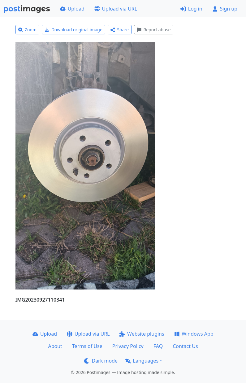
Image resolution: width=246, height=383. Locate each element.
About (55, 346)
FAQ (158, 346)
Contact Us (185, 346)
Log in (191, 8)
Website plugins (141, 333)
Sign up (224, 8)
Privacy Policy (128, 346)
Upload (72, 8)
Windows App (194, 333)
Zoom (27, 30)
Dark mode (101, 360)
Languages (141, 360)
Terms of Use (87, 346)
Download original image (73, 30)
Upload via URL (115, 8)
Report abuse (153, 30)
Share (119, 30)
